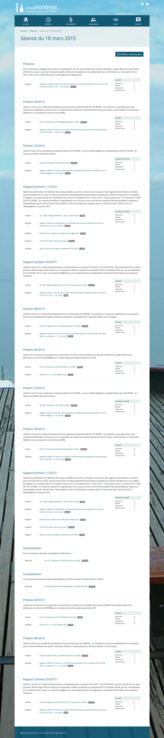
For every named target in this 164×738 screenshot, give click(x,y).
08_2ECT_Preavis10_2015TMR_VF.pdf (58, 163)
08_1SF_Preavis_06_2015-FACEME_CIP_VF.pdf (61, 367)
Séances (33, 31)
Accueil (24, 31)
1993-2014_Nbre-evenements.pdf (57, 241)
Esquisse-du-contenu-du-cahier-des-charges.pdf (63, 233)
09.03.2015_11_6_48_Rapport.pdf (56, 374)
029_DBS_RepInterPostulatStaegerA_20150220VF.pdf (70, 586)
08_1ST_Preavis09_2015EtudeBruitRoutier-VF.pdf (63, 122)
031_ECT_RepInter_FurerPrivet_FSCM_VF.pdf (66, 560)
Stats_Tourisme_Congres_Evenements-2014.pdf (62, 248)
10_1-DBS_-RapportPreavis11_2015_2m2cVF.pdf (62, 215)
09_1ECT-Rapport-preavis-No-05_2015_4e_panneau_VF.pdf (67, 285)
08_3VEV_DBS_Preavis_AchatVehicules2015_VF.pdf (64, 326)
